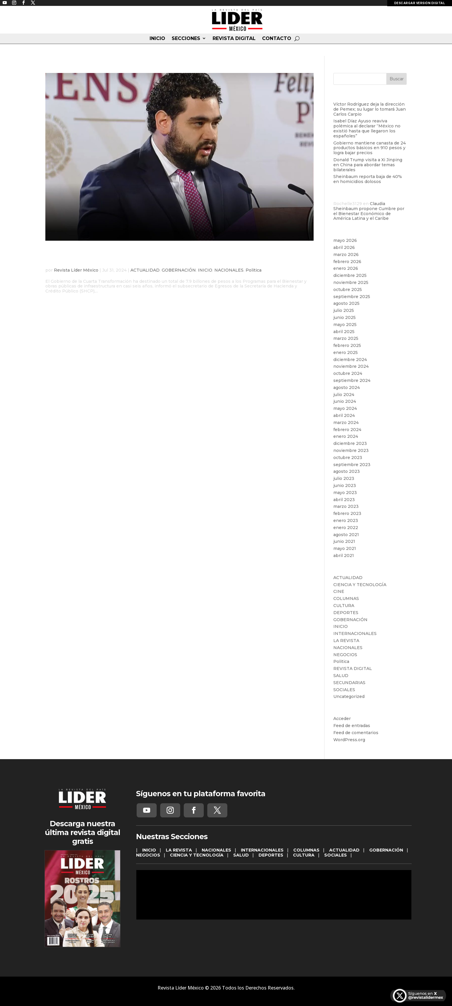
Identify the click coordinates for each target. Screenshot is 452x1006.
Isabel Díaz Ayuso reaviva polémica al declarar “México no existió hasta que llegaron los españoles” (366, 128)
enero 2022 (345, 527)
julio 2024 (343, 394)
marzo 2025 (345, 338)
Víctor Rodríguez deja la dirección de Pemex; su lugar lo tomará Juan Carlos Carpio (369, 109)
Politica (253, 270)
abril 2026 (344, 247)
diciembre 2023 (350, 443)
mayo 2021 (344, 548)
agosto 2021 (346, 534)
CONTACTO (276, 38)
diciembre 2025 (350, 275)
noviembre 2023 (351, 450)
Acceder (342, 718)
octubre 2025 (347, 289)
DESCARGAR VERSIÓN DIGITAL (419, 3)
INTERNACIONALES (355, 633)
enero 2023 (345, 520)
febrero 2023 (347, 513)
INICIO (157, 38)
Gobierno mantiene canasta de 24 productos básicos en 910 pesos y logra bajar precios (369, 148)
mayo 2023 (345, 492)
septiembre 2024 (351, 380)
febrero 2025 (347, 345)
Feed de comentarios (355, 732)
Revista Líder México (76, 270)
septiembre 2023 (351, 464)
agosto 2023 (346, 471)
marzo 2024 (346, 422)
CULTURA (343, 605)
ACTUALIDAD (145, 270)
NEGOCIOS (345, 654)
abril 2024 (344, 415)
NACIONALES (229, 270)
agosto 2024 (346, 387)
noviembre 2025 (350, 282)
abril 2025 (344, 331)
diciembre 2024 (350, 359)
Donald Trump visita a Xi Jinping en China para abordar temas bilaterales (367, 164)
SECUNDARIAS (349, 682)
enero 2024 (345, 436)
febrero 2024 (347, 429)
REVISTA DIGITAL (234, 38)
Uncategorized (349, 696)
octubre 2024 (347, 373)
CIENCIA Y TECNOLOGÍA (359, 584)
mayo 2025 (345, 324)
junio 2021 (344, 541)
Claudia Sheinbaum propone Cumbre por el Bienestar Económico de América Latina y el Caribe (368, 211)
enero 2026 (345, 268)
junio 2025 (344, 317)
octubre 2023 (347, 457)
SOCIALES (344, 689)
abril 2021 (343, 555)
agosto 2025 (346, 303)
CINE (338, 591)
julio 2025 (343, 310)
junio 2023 (344, 485)
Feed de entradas (351, 725)
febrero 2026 (347, 261)
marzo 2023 (346, 506)
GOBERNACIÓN (179, 270)
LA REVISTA (346, 640)
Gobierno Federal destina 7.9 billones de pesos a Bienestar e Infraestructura (166, 257)
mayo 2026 (345, 240)
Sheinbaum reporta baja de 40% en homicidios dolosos (367, 179)
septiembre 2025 (351, 296)
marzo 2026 (346, 254)
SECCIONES (186, 38)
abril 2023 (344, 499)
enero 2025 (345, 352)
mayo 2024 (345, 408)
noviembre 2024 (351, 366)
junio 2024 (344, 401)
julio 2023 (343, 478)
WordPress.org (349, 739)
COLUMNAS (346, 598)
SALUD (340, 675)
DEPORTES (345, 612)
